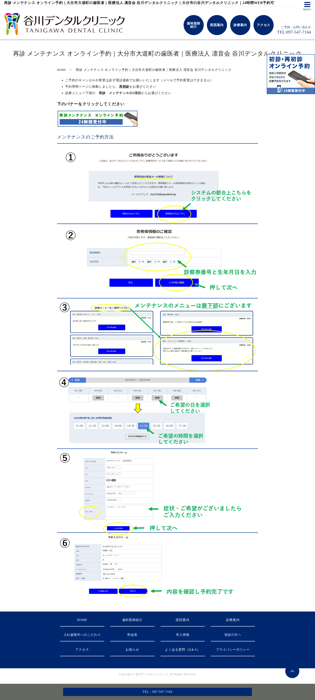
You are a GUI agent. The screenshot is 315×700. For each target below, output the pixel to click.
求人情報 (182, 634)
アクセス (82, 649)
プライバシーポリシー (233, 649)
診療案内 (232, 620)
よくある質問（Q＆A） (182, 649)
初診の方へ (232, 634)
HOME (61, 69)
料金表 (132, 634)
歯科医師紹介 (132, 620)
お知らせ (132, 649)
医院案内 (182, 620)
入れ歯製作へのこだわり (82, 634)
